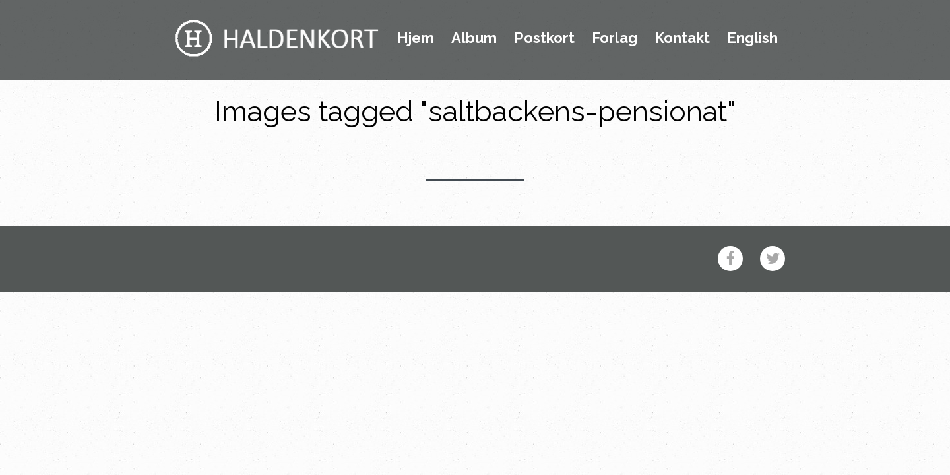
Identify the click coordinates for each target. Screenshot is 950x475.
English (752, 38)
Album (474, 38)
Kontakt (682, 38)
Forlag (614, 38)
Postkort (544, 38)
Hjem (415, 38)
